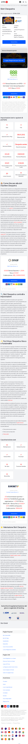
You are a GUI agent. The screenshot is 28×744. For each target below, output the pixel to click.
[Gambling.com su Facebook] (8, 706)
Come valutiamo (6, 690)
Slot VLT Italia (6, 638)
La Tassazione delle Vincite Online (10, 667)
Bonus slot (6, 434)
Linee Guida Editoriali (7, 687)
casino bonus (20, 422)
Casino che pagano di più (8, 672)
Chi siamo (5, 681)
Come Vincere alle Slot (8, 646)
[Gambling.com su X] (2, 706)
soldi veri (10, 400)
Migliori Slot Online (12, 5)
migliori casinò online (15, 555)
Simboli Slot (5, 644)
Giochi (18, 5)
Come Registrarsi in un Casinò (9, 658)
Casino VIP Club (6, 664)
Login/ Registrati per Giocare (14, 60)
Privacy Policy (16, 723)
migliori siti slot (18, 595)
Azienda (4, 695)
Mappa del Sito (6, 701)
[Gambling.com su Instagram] (11, 706)
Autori (4, 684)
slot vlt (11, 208)
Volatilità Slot (6, 641)
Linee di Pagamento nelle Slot (9, 649)
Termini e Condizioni (6, 723)
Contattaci (5, 692)
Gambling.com (3, 5)
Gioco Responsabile (7, 698)
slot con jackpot (18, 222)
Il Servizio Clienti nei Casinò (9, 661)
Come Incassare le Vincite (8, 669)
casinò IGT (3, 234)
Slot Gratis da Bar (6, 635)
